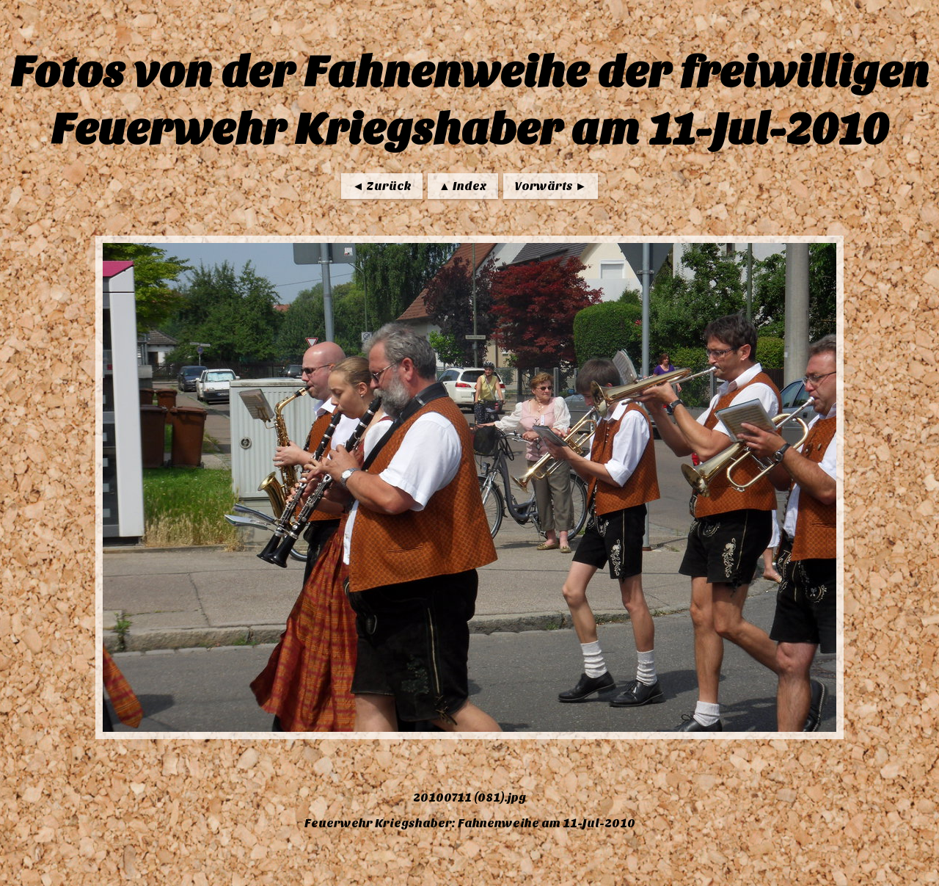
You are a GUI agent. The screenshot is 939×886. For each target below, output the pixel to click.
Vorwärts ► (550, 186)
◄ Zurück (382, 186)
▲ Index (463, 186)
